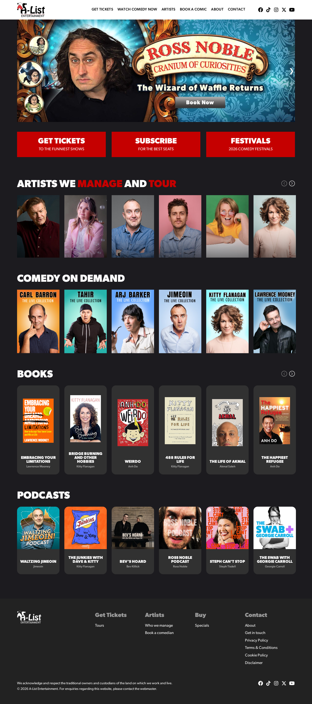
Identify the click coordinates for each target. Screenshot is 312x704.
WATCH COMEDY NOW (137, 9)
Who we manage (159, 626)
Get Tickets (102, 9)
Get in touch (255, 633)
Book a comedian (159, 633)
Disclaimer (254, 663)
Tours (99, 626)
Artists (169, 9)
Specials (202, 626)
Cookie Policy (256, 655)
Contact (236, 9)
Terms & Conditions (261, 648)
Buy (200, 615)
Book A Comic (193, 9)
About (217, 9)
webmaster (148, 689)
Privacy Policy (256, 641)
